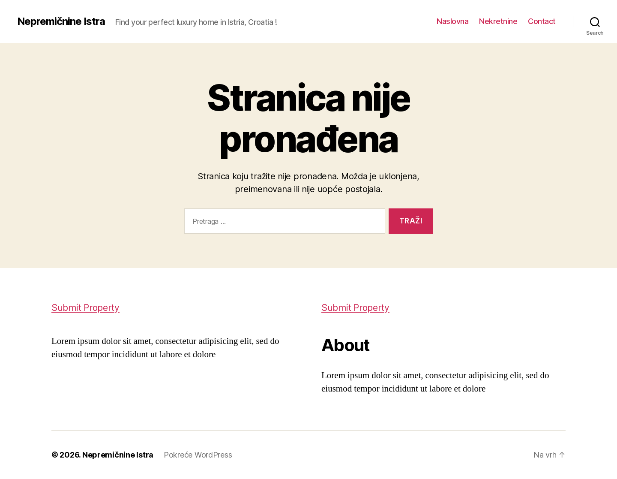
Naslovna (452, 21)
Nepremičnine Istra (61, 21)
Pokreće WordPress (198, 454)
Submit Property (85, 307)
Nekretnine (498, 21)
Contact (542, 21)
